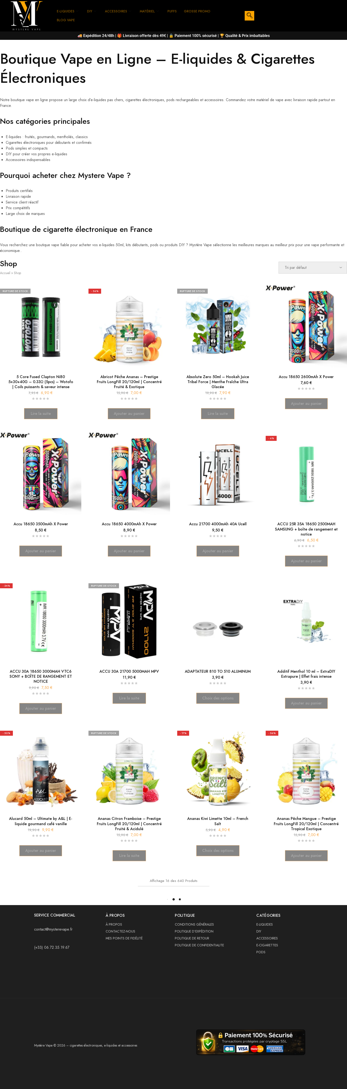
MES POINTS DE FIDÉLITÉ (124, 938)
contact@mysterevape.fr (53, 929)
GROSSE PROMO (204, 11)
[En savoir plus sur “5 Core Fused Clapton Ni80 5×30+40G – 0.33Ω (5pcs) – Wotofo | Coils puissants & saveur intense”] (40, 413)
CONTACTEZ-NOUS (120, 931)
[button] (129, 413)
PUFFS (177, 11)
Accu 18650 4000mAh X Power (129, 524)
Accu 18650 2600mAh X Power (306, 377)
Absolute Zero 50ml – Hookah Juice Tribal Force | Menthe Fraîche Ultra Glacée (217, 382)
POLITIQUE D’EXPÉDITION (194, 931)
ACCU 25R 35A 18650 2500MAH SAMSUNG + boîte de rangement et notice (306, 529)
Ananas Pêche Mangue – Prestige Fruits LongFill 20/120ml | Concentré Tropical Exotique (306, 824)
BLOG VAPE (67, 20)
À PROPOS (114, 924)
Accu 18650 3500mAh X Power (41, 524)
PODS (260, 952)
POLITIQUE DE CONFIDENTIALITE (199, 945)
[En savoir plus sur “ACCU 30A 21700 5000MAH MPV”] (129, 698)
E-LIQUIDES (68, 11)
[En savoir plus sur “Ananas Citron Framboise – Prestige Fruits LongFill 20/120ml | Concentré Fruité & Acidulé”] (129, 855)
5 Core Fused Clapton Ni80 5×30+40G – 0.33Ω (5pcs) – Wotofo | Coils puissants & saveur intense (40, 382)
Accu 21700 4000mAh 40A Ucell (218, 524)
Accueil (5, 273)
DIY (93, 11)
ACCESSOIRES (120, 11)
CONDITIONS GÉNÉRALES (194, 924)
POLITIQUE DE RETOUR (192, 938)
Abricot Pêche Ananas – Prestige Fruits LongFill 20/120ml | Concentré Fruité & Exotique (129, 382)
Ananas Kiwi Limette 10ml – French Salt (217, 821)
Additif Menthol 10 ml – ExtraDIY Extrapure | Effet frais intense (306, 674)
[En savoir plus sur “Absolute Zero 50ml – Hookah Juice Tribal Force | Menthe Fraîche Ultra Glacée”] (217, 413)
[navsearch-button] (249, 16)
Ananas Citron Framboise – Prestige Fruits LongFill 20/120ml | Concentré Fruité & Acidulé (129, 824)
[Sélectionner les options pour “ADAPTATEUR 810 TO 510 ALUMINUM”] (217, 698)
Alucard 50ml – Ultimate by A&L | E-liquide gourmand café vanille (40, 821)
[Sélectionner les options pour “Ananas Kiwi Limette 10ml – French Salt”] (217, 850)
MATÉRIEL (153, 11)
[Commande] (313, 268)
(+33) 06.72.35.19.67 (51, 947)
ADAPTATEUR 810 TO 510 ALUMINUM (218, 671)
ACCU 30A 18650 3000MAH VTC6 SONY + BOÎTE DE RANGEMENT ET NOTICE (41, 676)
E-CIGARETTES (267, 945)
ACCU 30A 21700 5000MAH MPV (129, 671)
